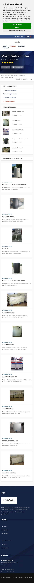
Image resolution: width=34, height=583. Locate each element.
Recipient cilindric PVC (10, 441)
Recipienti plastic (7, 77)
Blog (3, 544)
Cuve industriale (8, 345)
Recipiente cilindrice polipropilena (14, 184)
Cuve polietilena (8, 216)
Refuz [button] (17, 27)
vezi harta (4, 564)
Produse (13, 46)
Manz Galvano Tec (13, 75)
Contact (6, 48)
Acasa (5, 46)
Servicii (4, 530)
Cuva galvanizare (8, 313)
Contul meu (19, 36)
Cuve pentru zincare (9, 377)
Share (5, 67)
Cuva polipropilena (9, 473)
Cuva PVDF (5, 248)
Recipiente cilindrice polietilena (13, 281)
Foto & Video (6, 541)
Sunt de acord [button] (17, 24)
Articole (21, 46)
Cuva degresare (7, 409)
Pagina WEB (17, 67)
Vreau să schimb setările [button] (17, 30)
